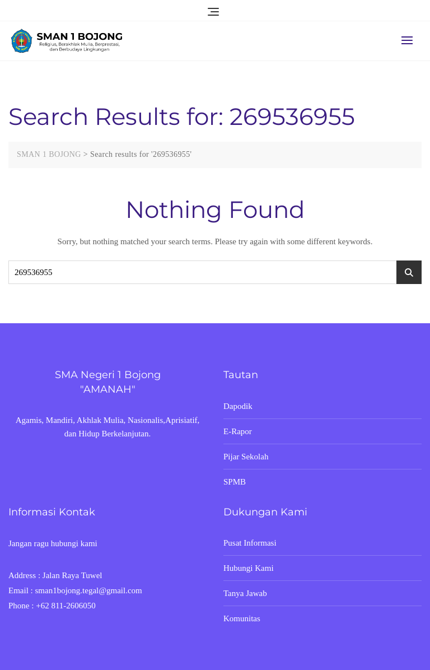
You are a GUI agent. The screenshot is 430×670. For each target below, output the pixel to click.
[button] (410, 40)
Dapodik (238, 406)
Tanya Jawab (245, 593)
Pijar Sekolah (245, 456)
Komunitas (241, 618)
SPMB (234, 481)
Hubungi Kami (248, 568)
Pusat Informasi (250, 542)
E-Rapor (237, 431)
